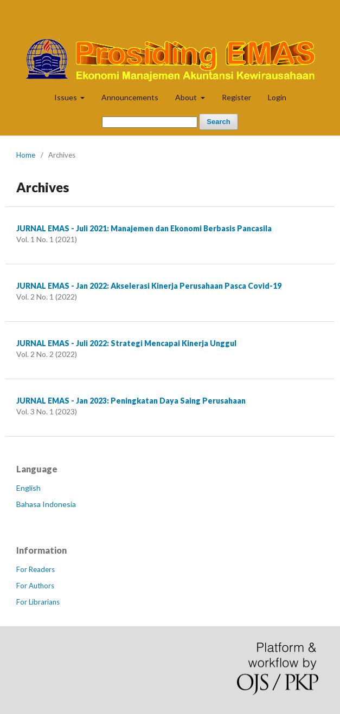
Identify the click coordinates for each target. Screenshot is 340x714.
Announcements (129, 97)
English (28, 487)
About (186, 97)
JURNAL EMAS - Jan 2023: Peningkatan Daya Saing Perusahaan (131, 400)
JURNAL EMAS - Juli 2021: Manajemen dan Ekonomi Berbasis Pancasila (144, 228)
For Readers (35, 569)
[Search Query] (149, 122)
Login (277, 97)
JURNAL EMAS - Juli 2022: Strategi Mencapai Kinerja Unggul (126, 343)
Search (218, 122)
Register (236, 97)
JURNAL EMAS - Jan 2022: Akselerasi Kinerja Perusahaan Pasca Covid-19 (148, 285)
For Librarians (38, 602)
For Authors (35, 585)
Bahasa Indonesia (46, 504)
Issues (66, 97)
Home (25, 155)
